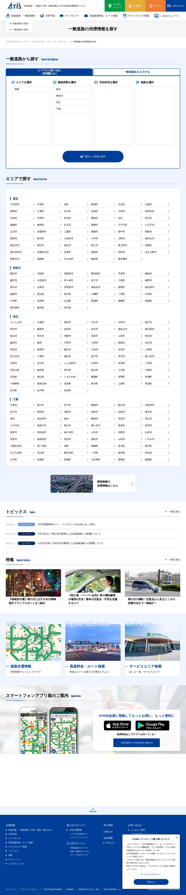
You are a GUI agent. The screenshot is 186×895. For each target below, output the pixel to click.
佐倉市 (121, 412)
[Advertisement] (93, 780)
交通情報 (10, 825)
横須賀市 (95, 273)
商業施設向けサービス (79, 848)
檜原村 (94, 259)
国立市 (40, 245)
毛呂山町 (14, 370)
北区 (120, 218)
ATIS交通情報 (75, 830)
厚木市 (13, 287)
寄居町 (148, 383)
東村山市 (149, 238)
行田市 (121, 322)
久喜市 (94, 349)
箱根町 (121, 301)
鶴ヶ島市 (149, 356)
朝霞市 (121, 342)
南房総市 (41, 439)
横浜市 (13, 273)
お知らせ (108, 831)
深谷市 (94, 336)
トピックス (13, 851)
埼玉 (15, 316)
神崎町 (94, 446)
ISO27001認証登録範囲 (52, 889)
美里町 (67, 383)
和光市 (13, 349)
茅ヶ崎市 (68, 280)
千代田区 (14, 204)
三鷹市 (67, 231)
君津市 (121, 425)
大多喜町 (95, 459)
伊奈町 (121, 363)
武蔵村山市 (43, 252)
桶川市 (67, 349)
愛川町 (40, 307)
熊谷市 (67, 322)
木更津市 (149, 405)
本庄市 (94, 329)
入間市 (94, 342)
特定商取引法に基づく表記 (88, 889)
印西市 (121, 432)
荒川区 (148, 218)
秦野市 (148, 280)
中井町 (148, 294)
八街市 (94, 432)
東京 (15, 198)
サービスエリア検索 (136, 16)
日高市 (13, 363)
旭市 (12, 418)
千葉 (15, 399)
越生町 (40, 370)
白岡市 (94, 363)
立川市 (13, 231)
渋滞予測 (47, 16)
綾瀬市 (13, 294)
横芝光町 (68, 452)
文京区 (121, 204)
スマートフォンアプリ (79, 837)
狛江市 (94, 245)
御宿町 (121, 459)
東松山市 (122, 329)
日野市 (121, 238)
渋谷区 (13, 218)
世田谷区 (149, 211)
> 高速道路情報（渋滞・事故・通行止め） (49, 41)
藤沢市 (13, 280)
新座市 (40, 349)
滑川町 (67, 370)
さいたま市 (16, 322)
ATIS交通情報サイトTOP (17, 41)
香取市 (94, 439)
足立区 (67, 225)
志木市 (148, 342)
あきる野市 (151, 252)
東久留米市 (16, 252)
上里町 (121, 383)
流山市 (148, 418)
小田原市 (41, 280)
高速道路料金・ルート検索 (100, 16)
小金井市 (68, 238)
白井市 (148, 432)
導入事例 (108, 825)
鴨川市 (67, 425)
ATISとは (110, 843)
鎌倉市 (148, 273)
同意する (151, 882)
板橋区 (13, 225)
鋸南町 (148, 459)
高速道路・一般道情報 (20, 16)
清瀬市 (148, 245)
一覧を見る (174, 511)
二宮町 (121, 294)
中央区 (40, 204)
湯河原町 (14, 307)
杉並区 (67, 218)
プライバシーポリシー (30, 889)
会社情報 (108, 838)
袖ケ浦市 (68, 432)
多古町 (121, 446)
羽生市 (40, 336)
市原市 (121, 418)
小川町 (121, 370)
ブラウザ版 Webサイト (80, 834)
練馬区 (40, 225)
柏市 (66, 418)
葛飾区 (94, 225)
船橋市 (94, 405)
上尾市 (121, 336)
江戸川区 (122, 225)
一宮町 (94, 452)
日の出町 (68, 259)
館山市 (121, 405)
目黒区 (94, 211)
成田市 (94, 412)
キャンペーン (14, 859)
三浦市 (121, 280)
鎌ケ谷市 (95, 425)
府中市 (121, 231)
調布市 (13, 238)
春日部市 (149, 329)
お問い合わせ (135, 825)
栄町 (66, 446)
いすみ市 (149, 439)
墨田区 (13, 211)
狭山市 (13, 336)
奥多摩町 (122, 259)
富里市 (13, 439)
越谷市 (13, 342)
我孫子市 (41, 425)
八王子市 (149, 225)
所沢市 (13, 329)
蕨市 (39, 342)
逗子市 (94, 280)
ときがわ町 (70, 377)
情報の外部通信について (113, 889)
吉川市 (40, 363)
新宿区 (94, 204)
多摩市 (67, 252)
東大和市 (122, 245)
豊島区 (94, 218)
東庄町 (148, 446)
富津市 (148, 425)
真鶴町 (148, 301)
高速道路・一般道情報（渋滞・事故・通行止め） (30, 830)
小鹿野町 (14, 383)
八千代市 (14, 425)
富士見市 (14, 356)
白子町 (13, 459)
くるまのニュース (166, 16)
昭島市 (148, 231)
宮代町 (13, 390)
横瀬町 (94, 377)
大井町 (13, 301)
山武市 (121, 439)
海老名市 (95, 287)
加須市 (67, 329)
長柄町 (40, 459)
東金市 (148, 412)
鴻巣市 (67, 336)
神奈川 (17, 267)
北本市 (121, 349)
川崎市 (40, 273)
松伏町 (67, 390)
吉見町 (13, 377)
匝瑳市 (67, 439)
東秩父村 (41, 383)
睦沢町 (121, 452)
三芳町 (148, 363)
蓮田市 (67, 356)
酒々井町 (41, 446)
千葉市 (13, 405)
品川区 (67, 211)
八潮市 (148, 349)
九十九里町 (16, 452)
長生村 (148, 452)
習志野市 (41, 418)
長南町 (67, 459)
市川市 (67, 405)
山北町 (67, 301)
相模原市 (68, 273)
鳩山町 (40, 377)
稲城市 (94, 252)
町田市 (40, 238)
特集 (10, 855)
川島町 (148, 370)
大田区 (121, 211)
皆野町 (121, 377)
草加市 (148, 336)
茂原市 (67, 412)
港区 (66, 204)
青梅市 (94, 231)
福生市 (67, 245)
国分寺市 (14, 245)
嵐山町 (94, 370)
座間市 (121, 287)
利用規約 (69, 889)
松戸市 (13, 412)
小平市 (94, 238)
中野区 (40, 218)
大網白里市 (16, 446)
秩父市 (148, 322)
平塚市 (121, 273)
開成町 (94, 301)
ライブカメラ (69, 15)
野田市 (40, 412)
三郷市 (40, 356)
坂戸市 (94, 356)
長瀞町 (148, 377)
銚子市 (40, 405)
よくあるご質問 (138, 830)
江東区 (40, 211)
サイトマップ (11, 889)
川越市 (40, 322)
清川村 (67, 307)
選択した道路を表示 (95, 156)
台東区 (148, 204)
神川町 (94, 383)
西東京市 (14, 259)
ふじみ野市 (70, 363)
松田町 (40, 301)
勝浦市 (94, 418)
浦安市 (13, 432)
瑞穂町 (40, 259)
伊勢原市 (68, 287)
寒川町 (67, 294)
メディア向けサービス (79, 855)
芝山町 (40, 452)
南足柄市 (149, 287)
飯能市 (40, 329)
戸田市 (67, 342)
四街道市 (41, 432)
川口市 (94, 322)
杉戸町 (40, 390)
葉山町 (40, 294)
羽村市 (121, 252)
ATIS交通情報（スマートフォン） (145, 834)
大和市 (40, 287)
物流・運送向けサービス (80, 851)
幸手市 (121, 356)
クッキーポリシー (152, 874)
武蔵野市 (41, 231)
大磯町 (94, 294)
